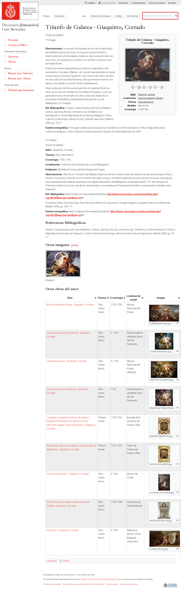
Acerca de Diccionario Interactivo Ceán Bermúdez (83, 584)
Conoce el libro (17, 45)
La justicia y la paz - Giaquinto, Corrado (66, 361)
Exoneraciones (112, 584)
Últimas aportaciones (21, 90)
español (91, 3)
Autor (133, 94)
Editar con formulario (101, 16)
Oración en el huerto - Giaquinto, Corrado (67, 474)
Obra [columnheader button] (69, 297)
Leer (84, 16)
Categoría (51, 561)
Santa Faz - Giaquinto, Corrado (62, 530)
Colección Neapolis (146, 98)
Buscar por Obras (19, 78)
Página (46, 16)
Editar (119, 16)
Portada (13, 40)
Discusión (123, 3)
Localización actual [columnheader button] (133, 298)
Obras (66, 561)
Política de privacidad (52, 584)
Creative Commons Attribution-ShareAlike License (101, 579)
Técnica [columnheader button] (102, 297)
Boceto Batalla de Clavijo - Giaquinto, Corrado (70, 304)
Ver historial (132, 16)
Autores (13, 56)
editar (75, 245)
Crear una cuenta (157, 3)
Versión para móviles (129, 584)
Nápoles (159, 98)
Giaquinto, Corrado (146, 94)
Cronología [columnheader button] (116, 297)
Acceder (172, 3)
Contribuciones (139, 3)
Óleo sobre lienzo (146, 102)
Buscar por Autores (20, 73)
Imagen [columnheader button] (161, 297)
